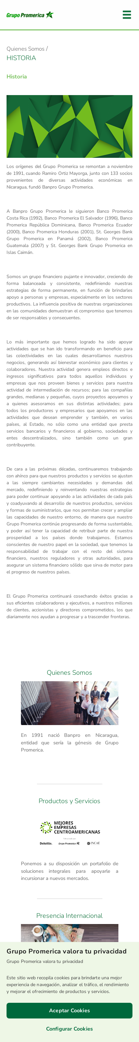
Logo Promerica (30, 14)
